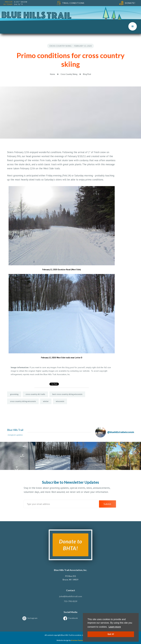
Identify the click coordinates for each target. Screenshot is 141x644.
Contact (70, 592)
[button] (132, 26)
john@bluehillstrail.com (70, 598)
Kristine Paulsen (77, 640)
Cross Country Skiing (60, 46)
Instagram (32, 620)
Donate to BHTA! (70, 546)
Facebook (73, 620)
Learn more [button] (115, 626)
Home (52, 74)
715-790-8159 (70, 603)
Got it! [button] (111, 634)
